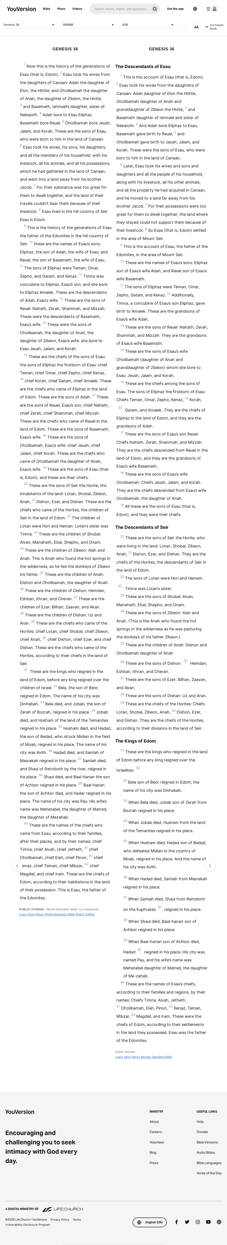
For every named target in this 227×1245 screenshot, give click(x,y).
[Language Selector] (195, 8)
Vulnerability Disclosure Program (27, 1224)
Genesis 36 (30, 24)
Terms (77, 1219)
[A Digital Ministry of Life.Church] (113, 1207)
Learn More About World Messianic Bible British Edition (57, 914)
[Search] (119, 8)
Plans (61, 8)
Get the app (175, 8)
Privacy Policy (60, 1219)
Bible (46, 8)
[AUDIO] (183, 26)
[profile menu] (211, 8)
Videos (77, 8)
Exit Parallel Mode (214, 27)
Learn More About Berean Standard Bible (143, 1057)
